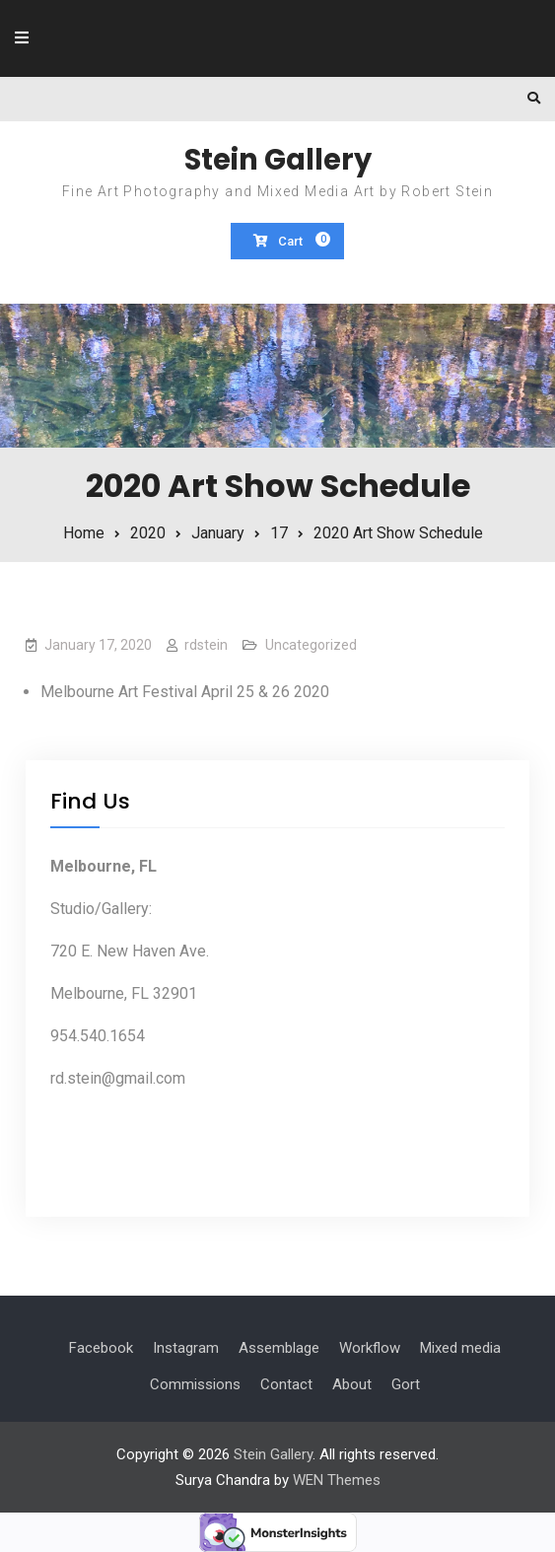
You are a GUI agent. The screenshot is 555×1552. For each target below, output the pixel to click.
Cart (292, 240)
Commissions (195, 1384)
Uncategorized (311, 645)
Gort (405, 1384)
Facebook (101, 1348)
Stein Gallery (278, 159)
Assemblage (279, 1348)
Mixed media (460, 1348)
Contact (286, 1384)
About (352, 1384)
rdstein (206, 645)
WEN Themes (337, 1480)
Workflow (369, 1348)
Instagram (186, 1348)
